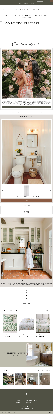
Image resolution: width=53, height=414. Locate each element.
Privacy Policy (19, 404)
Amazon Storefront (43, 15)
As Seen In (33, 3)
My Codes (11, 15)
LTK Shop (35, 15)
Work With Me (25, 3)
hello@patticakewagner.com (26, 408)
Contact (18, 400)
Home (6, 15)
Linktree (18, 402)
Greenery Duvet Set (8, 336)
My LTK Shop (28, 402)
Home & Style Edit (26, 17)
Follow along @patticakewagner (44, 370)
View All (48, 310)
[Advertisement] (26, 33)
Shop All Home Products (31, 400)
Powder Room (26, 211)
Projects (21, 15)
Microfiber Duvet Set (41, 336)
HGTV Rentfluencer (30, 404)
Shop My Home (28, 15)
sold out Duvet (23, 336)
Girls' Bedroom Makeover (26, 210)
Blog (16, 15)
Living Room (26, 212)
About (20, 3)
